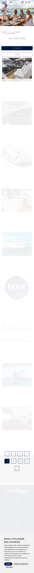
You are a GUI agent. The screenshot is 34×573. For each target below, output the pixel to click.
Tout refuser (9, 567)
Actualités (16, 32)
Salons (17, 54)
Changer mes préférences (21, 564)
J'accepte (8, 564)
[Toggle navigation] (10, 2)
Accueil (4, 32)
